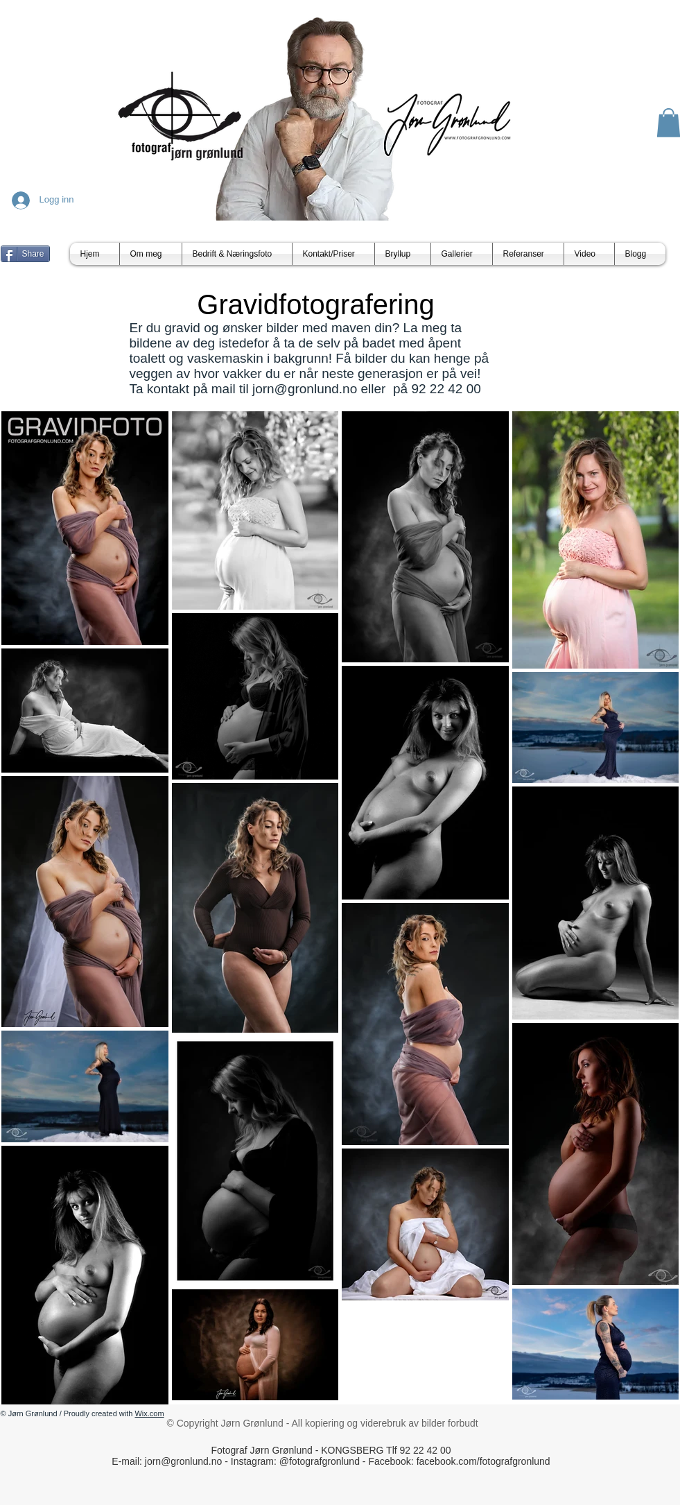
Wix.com (149, 1413)
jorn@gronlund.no (304, 388)
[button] (461, 254)
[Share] (25, 254)
